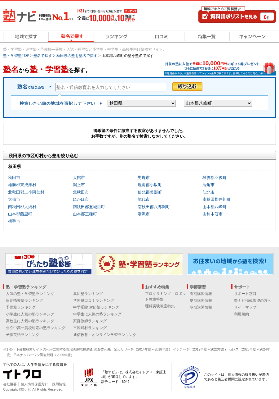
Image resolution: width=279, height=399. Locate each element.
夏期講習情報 (201, 300)
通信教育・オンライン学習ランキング (104, 334)
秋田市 (14, 177)
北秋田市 (81, 192)
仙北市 (208, 192)
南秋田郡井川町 (216, 199)
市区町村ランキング (90, 328)
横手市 (14, 221)
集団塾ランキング (88, 293)
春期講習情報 (201, 293)
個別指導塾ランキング (24, 300)
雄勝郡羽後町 (214, 177)
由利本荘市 (212, 214)
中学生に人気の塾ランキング (97, 314)
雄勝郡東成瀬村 (22, 184)
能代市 (144, 199)
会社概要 (10, 384)
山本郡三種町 (85, 214)
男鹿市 (144, 177)
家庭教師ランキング (90, 321)
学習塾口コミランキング (93, 300)
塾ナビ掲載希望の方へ (252, 300)
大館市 (79, 177)
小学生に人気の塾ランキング (30, 314)
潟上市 (79, 184)
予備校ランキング (21, 307)
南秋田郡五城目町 (89, 206)
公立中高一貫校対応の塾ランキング (35, 328)
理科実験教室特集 (160, 306)
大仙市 (14, 199)
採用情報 (59, 384)
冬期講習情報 (201, 307)
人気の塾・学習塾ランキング (30, 293)
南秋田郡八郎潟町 (154, 206)
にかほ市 (81, 199)
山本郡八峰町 (214, 206)
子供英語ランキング (22, 334)
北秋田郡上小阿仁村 (26, 192)
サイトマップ (245, 307)
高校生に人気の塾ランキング (30, 321)
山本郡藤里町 (20, 214)
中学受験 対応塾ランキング (96, 307)
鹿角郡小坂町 (150, 184)
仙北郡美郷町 (150, 192)
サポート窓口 (245, 293)
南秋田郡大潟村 (22, 206)
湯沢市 (144, 214)
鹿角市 (208, 184)
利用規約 (241, 314)
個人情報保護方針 (34, 384)
